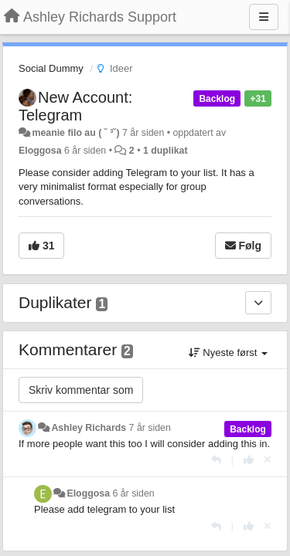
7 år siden (150, 427)
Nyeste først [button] (228, 352)
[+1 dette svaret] (249, 460)
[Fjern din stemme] (267, 460)
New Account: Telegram (75, 106)
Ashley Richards (88, 427)
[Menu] (263, 17)
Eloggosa (40, 150)
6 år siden (133, 493)
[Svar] (216, 460)
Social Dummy (51, 68)
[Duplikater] (258, 302)
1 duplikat (165, 150)
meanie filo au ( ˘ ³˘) (75, 132)
